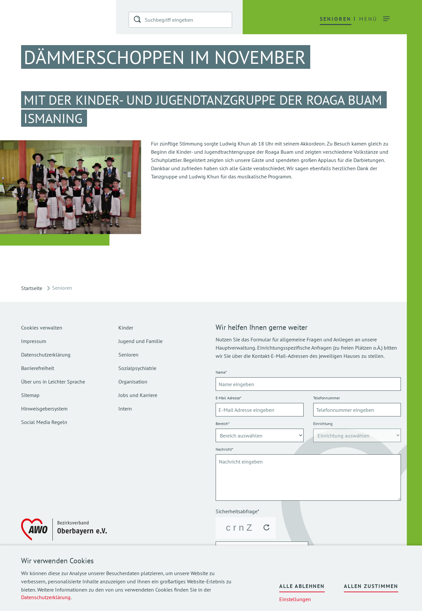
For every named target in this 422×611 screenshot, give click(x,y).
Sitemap (30, 395)
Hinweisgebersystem (44, 408)
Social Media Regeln (44, 422)
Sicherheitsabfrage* (237, 511)
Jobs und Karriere (137, 395)
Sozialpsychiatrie (137, 368)
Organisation (132, 381)
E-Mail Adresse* (228, 397)
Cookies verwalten (41, 327)
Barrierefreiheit (37, 368)
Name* (221, 372)
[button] (138, 20)
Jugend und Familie (140, 341)
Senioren (128, 354)
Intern (125, 408)
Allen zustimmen (371, 586)
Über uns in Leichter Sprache (53, 381)
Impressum (33, 341)
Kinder (125, 327)
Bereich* (222, 423)
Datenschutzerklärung (46, 597)
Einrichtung (322, 423)
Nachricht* (224, 449)
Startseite (31, 288)
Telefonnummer (326, 397)
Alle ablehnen (302, 586)
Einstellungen (295, 599)
